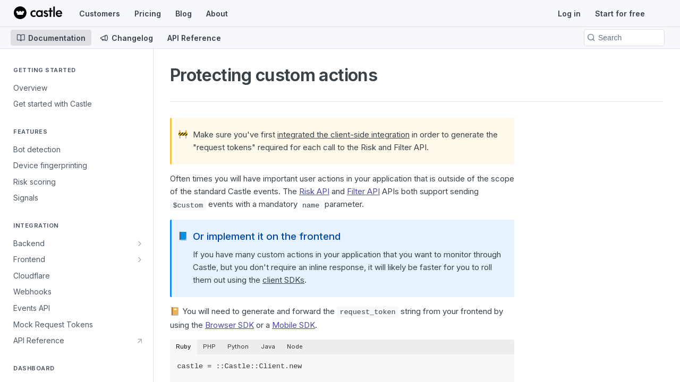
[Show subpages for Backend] (139, 243)
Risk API (314, 191)
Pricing (147, 13)
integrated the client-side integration (343, 134)
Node (295, 346)
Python (238, 346)
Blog (183, 13)
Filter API (363, 191)
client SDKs (283, 280)
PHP (209, 346)
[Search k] (624, 38)
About (217, 13)
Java (268, 346)
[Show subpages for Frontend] (139, 259)
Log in (569, 13)
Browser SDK (229, 325)
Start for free (620, 13)
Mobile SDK (293, 325)
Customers (99, 13)
